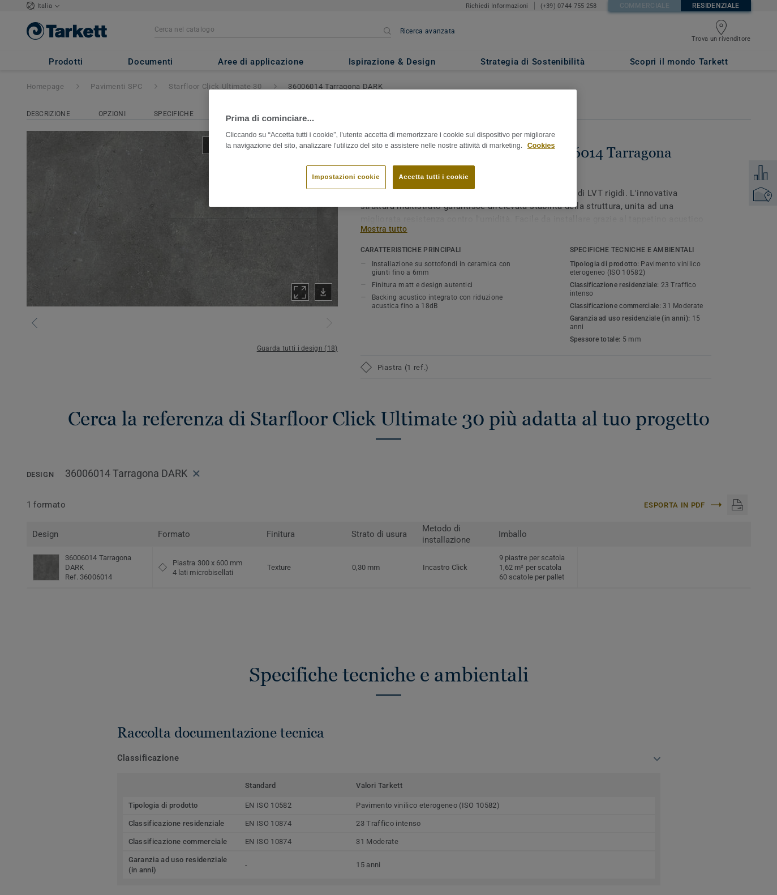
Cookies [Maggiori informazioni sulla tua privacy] (541, 146)
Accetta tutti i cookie (434, 176)
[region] (393, 148)
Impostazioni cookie (346, 176)
